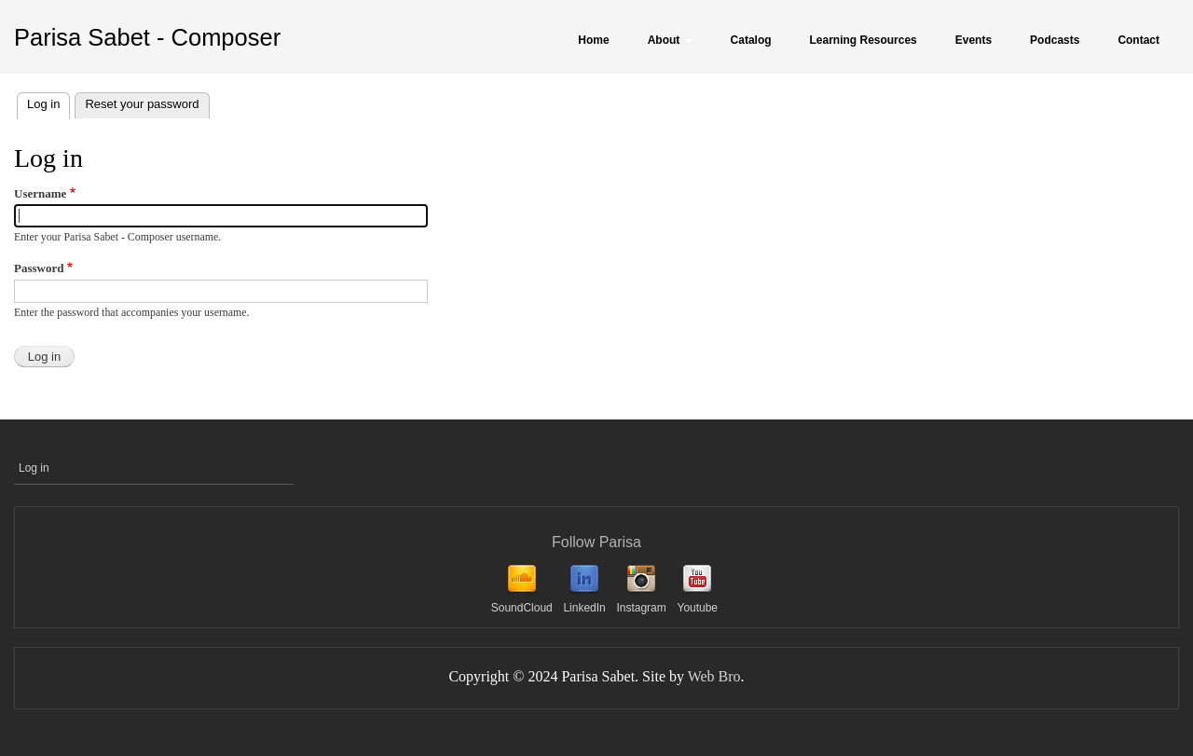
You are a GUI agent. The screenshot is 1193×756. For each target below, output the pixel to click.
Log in (48, 102)
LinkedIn (584, 607)
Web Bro (714, 676)
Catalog (751, 40)
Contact (1138, 40)
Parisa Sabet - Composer (147, 37)
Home (593, 40)
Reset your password (142, 104)
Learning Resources (863, 40)
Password (38, 268)
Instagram (640, 607)
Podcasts (1054, 40)
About (670, 40)
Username (40, 193)
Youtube (697, 607)
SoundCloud (522, 607)
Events (973, 40)
